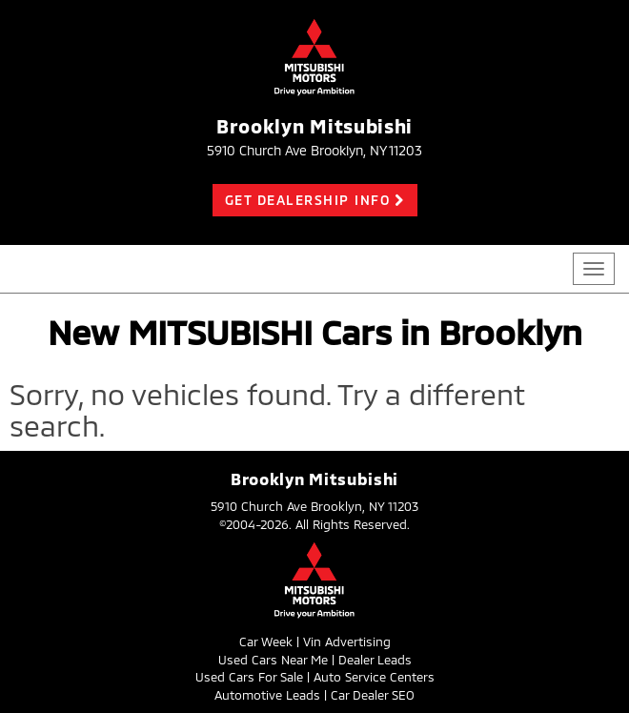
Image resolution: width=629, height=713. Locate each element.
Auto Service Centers (374, 676)
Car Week (266, 641)
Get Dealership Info (308, 200)
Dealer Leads (375, 659)
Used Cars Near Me (273, 659)
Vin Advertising (347, 641)
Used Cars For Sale (249, 676)
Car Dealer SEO (373, 695)
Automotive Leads (267, 695)
